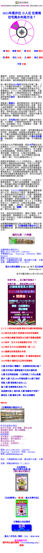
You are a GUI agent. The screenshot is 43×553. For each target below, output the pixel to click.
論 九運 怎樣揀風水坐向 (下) (14, 387)
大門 (31, 145)
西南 (38, 51)
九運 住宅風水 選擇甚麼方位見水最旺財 (19, 370)
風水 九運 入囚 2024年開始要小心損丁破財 (20, 378)
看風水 (12, 103)
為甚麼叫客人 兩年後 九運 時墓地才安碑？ (20, 391)
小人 (23, 197)
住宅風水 (13, 120)
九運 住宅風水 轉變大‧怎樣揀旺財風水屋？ (21, 366)
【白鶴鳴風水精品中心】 (28, 226)
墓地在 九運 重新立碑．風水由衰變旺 (18, 395)
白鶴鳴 (17, 267)
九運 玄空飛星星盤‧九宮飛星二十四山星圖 (21, 374)
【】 (12, 407)
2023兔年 (17, 84)
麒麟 (19, 207)
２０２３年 (16, 190)
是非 (13, 97)
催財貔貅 (9, 226)
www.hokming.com (29, 542)
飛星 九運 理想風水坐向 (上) (14, 383)
